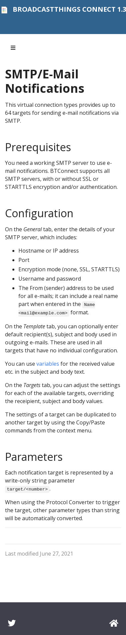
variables (47, 363)
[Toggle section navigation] (13, 48)
